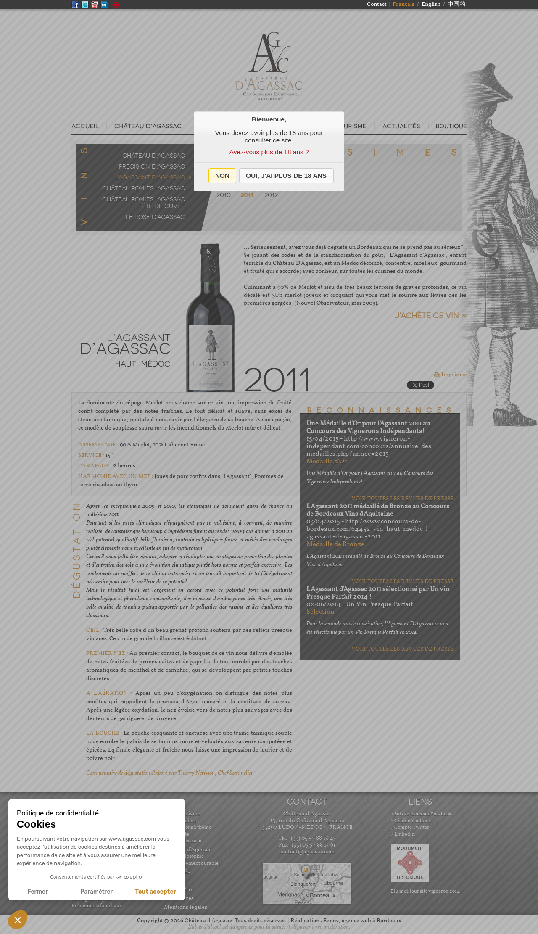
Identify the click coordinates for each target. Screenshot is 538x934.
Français (403, 4)
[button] (222, 175)
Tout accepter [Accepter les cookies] (155, 891)
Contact (377, 4)
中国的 (456, 4)
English (431, 4)
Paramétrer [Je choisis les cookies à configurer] (96, 891)
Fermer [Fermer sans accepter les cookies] (37, 891)
